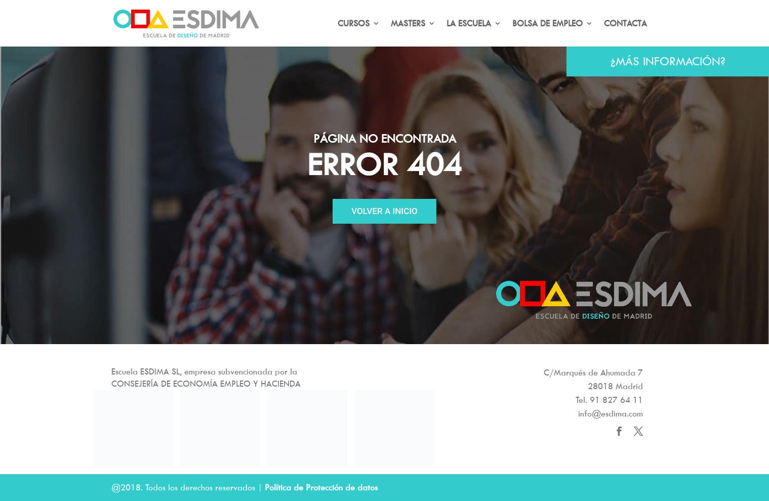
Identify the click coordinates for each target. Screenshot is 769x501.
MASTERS (408, 24)
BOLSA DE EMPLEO (547, 24)
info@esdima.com (610, 413)
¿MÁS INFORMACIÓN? (668, 61)
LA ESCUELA (469, 24)
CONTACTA (625, 24)
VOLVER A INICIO (384, 211)
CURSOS (354, 24)
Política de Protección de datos (321, 487)
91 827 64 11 (616, 400)
